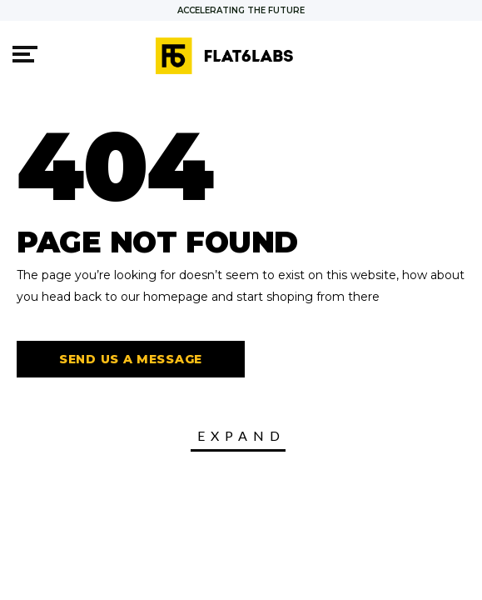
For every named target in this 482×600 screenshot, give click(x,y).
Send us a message (130, 359)
